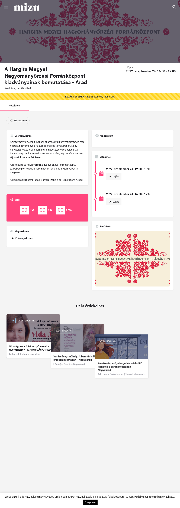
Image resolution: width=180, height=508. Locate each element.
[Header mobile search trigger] (174, 7)
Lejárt (114, 176)
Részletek (14, 105)
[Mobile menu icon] (6, 7)
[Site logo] (27, 7)
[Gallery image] (132, 259)
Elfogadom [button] (90, 502)
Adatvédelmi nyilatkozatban (145, 496)
